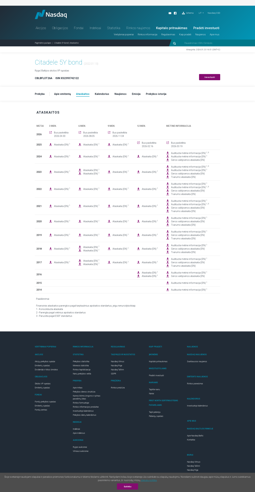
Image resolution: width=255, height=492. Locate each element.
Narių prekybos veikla (82, 374)
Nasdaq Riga (116, 366)
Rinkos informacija (147, 35)
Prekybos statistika (81, 362)
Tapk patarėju (155, 413)
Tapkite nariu (154, 390)
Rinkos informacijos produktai (86, 408)
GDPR (113, 374)
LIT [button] (200, 13)
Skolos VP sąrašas (43, 384)
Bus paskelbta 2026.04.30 (61, 135)
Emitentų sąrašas (42, 366)
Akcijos (41, 29)
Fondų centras (41, 411)
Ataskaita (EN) (62, 145)
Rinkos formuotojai (81, 404)
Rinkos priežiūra (118, 388)
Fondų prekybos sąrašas (45, 402)
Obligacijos (60, 29)
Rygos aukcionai (80, 448)
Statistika (113, 29)
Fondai (79, 29)
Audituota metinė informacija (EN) (190, 153)
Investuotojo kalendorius (83, 412)
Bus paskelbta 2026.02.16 (149, 145)
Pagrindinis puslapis (43, 43)
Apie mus (214, 35)
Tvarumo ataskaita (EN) (183, 178)
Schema (188, 13)
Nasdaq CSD (214, 13)
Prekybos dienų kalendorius (84, 416)
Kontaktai (191, 440)
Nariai (151, 394)
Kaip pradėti (185, 35)
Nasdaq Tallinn (117, 370)
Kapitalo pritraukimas (171, 29)
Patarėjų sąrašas (156, 417)
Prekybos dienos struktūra (84, 392)
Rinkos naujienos (138, 29)
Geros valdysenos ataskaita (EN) (188, 160)
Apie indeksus (79, 434)
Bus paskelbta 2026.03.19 (178, 145)
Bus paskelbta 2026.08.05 (90, 135)
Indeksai (95, 29)
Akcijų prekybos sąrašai (45, 362)
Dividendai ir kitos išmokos (46, 370)
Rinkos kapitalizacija (81, 370)
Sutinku (127, 486)
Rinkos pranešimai (195, 384)
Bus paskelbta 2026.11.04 (120, 135)
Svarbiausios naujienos (197, 362)
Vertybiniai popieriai (124, 35)
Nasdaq (52, 15)
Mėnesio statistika (81, 366)
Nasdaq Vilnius (117, 362)
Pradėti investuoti (206, 29)
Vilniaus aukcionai (80, 452)
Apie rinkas (77, 388)
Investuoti (209, 78)
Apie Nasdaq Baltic (195, 436)
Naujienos (200, 35)
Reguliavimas (168, 35)
